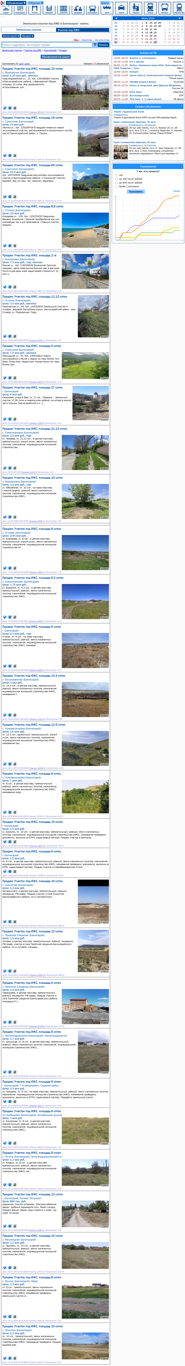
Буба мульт (128, 91)
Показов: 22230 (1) (36, 816)
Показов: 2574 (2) (36, 112)
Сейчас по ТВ (148, 52)
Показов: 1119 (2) (29, 472)
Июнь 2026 (148, 18)
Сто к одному (129, 61)
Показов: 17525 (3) (37, 1272)
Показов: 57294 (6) (37, 1026)
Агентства (86, 40)
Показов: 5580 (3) (36, 670)
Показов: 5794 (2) (36, 1076)
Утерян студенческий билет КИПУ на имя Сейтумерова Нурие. (148, 116)
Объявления (16, 3)
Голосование (148, 166)
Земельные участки (28, 29)
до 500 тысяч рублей (130, 182)
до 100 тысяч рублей (130, 178)
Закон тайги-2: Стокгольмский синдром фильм (148, 75)
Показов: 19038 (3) (37, 876)
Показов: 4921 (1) (36, 1106)
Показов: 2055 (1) (36, 340)
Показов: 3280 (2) (36, 1230)
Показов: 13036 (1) (37, 768)
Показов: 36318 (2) (37, 926)
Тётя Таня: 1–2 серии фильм (137, 99)
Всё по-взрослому (131, 95)
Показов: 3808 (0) (36, 1147)
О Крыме (36, 3)
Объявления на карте (55, 56)
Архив (176, 191)
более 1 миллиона (129, 186)
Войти (105, 3)
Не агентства (102, 40)
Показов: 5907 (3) (36, 201)
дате (21, 63)
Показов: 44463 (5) (37, 975)
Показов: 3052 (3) (36, 1362)
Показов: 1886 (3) (36, 572)
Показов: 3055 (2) (36, 1321)
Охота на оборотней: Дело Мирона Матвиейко (147, 85)
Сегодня (126, 71)
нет (121, 175)
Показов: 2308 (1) (36, 621)
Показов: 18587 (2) (37, 846)
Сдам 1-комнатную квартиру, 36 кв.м (135, 121)
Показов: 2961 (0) (36, 382)
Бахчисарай (11, 35)
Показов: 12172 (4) (37, 719)
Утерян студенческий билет (129, 111)
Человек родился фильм (135, 81)
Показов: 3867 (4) (36, 291)
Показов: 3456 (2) (36, 1189)
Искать (103, 44)
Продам (27, 35)
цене (27, 63)
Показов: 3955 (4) (36, 250)
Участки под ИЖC (68, 30)
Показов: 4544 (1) (36, 521)
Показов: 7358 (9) (36, 423)
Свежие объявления (148, 106)
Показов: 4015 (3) (36, 160)
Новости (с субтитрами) (135, 58)
